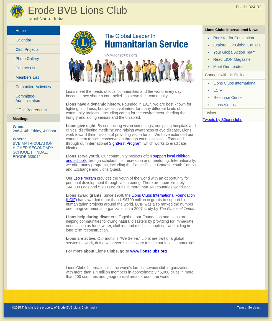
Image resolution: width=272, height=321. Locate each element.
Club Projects (27, 49)
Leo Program (84, 178)
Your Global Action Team (234, 52)
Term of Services (248, 307)
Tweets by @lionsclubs (222, 119)
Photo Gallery (27, 58)
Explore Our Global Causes (236, 45)
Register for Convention (233, 38)
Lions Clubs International (235, 83)
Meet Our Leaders (229, 66)
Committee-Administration (28, 98)
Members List (27, 77)
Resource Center (228, 97)
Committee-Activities (33, 87)
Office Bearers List (31, 110)
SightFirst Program (125, 143)
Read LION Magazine (232, 59)
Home (21, 30)
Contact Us (25, 68)
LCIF (218, 90)
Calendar (23, 40)
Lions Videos (225, 104)
